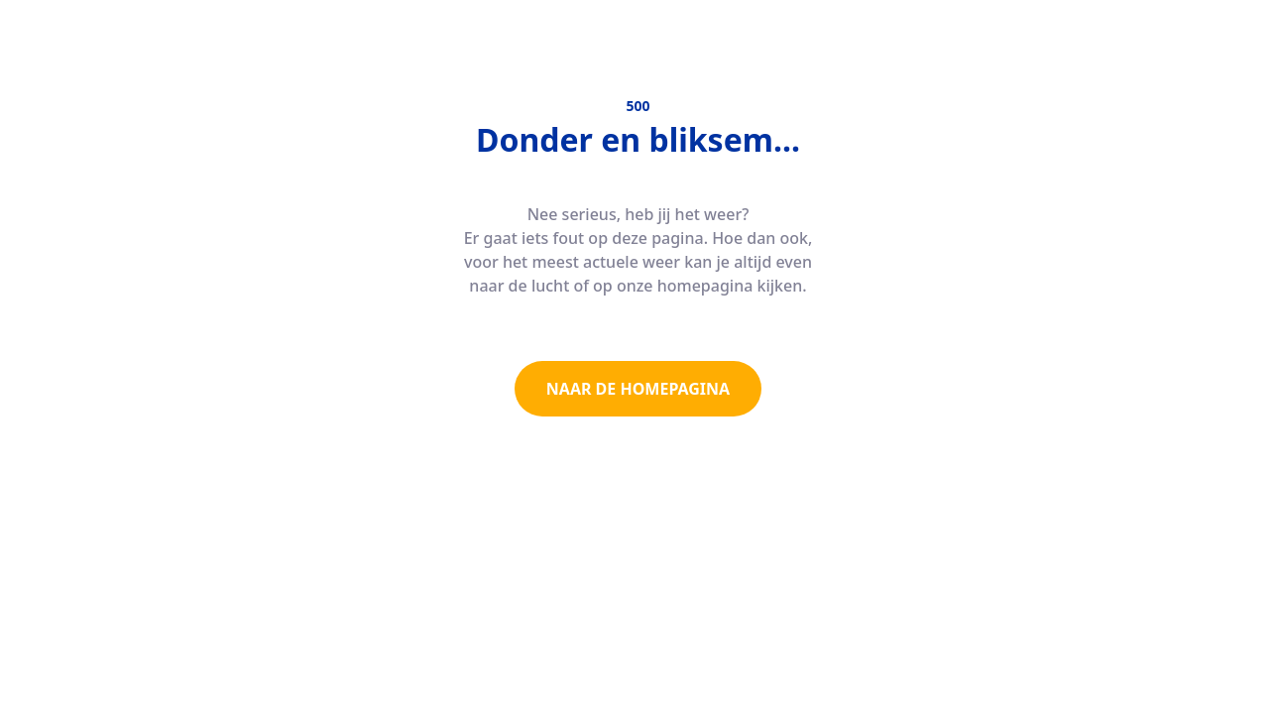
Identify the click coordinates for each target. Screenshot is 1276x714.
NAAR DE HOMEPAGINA (638, 389)
